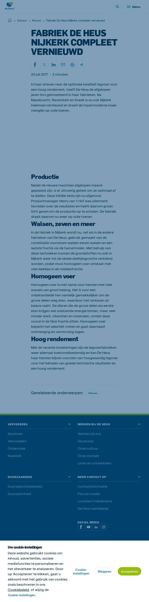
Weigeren (104, 571)
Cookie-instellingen (81, 571)
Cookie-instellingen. (22, 595)
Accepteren (129, 571)
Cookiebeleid (18, 589)
